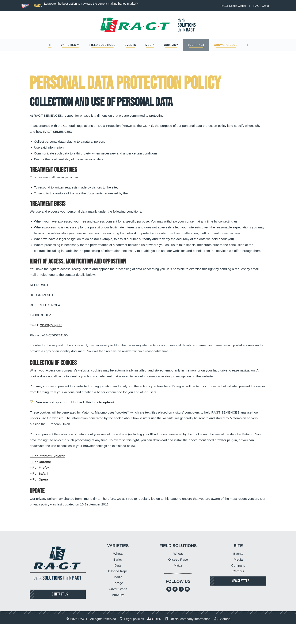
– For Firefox (39, 467)
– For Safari (39, 473)
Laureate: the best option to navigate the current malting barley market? (91, 3)
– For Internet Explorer (47, 456)
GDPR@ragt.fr (51, 325)
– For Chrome (40, 462)
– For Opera (39, 479)
